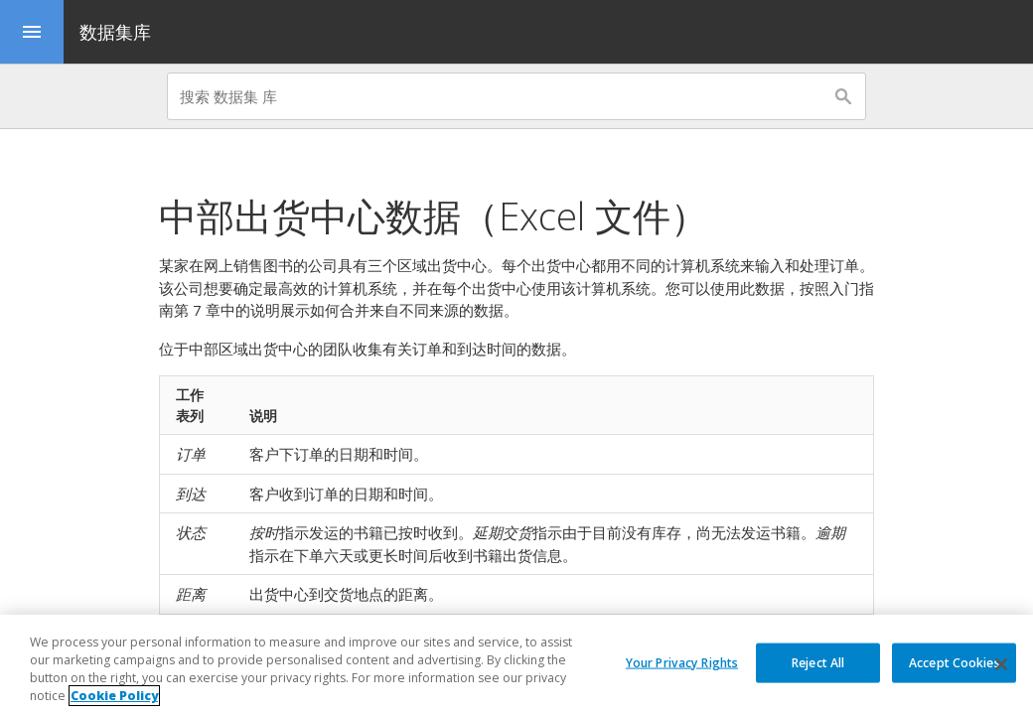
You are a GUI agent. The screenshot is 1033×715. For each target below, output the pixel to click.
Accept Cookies (954, 661)
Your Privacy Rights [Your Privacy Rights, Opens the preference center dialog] (682, 661)
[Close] (1001, 664)
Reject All (818, 661)
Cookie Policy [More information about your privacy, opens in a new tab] (114, 695)
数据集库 (115, 32)
